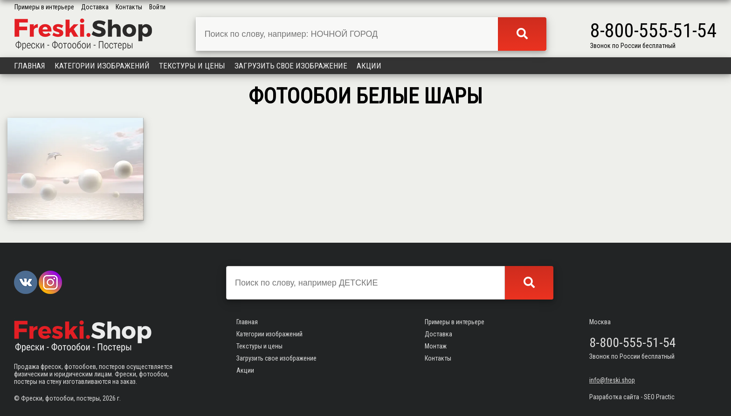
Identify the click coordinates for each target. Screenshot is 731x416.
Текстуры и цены (192, 65)
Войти (157, 7)
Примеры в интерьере (44, 7)
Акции (369, 65)
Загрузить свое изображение (290, 65)
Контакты (129, 7)
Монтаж (436, 346)
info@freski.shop (612, 380)
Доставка (95, 7)
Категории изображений (102, 65)
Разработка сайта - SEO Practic (632, 397)
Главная (29, 65)
